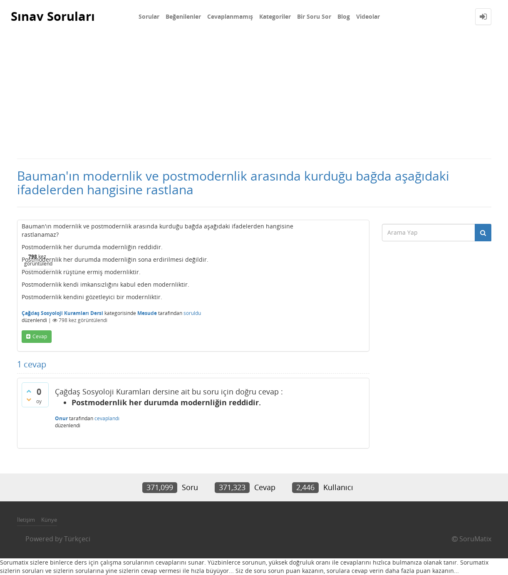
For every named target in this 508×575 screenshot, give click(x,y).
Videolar (368, 16)
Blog (343, 16)
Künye (49, 519)
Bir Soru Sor (314, 16)
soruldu (192, 313)
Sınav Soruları (54, 16)
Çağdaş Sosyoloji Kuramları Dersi (62, 313)
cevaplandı (106, 418)
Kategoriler (275, 16)
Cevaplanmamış (230, 16)
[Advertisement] (254, 95)
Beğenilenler (183, 16)
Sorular (149, 16)
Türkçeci (77, 538)
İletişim (26, 519)
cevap (39, 336)
